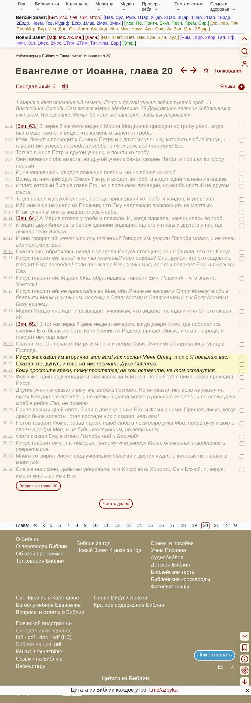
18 (183, 525)
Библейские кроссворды (180, 579)
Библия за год (93, 543)
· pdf (30, 637)
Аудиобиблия (167, 557)
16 (161, 525)
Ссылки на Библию (39, 659)
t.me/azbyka (163, 690)
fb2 (19, 637)
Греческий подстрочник (44, 623)
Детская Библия (170, 565)
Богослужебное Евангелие (48, 605)
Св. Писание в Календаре (47, 598)
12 (117, 525)
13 (128, 525)
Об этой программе (39, 554)
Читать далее (116, 503)
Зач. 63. (26, 126)
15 (150, 525)
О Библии (28, 539)
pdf (57, 644)
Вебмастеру (30, 666)
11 (106, 525)
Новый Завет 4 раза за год (108, 550)
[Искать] (244, 51)
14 (139, 525)
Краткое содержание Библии (129, 605)
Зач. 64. (26, 218)
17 (172, 525)
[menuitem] (244, 64)
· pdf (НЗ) (60, 637)
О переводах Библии (41, 546)
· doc (42, 637)
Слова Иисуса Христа (120, 598)
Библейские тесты (173, 572)
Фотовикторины (170, 587)
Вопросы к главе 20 (38, 486)
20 (205, 525)
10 (95, 525)
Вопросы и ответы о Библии (50, 612)
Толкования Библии (40, 561)
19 (194, 525)
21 (216, 525)
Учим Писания (168, 550)
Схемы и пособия (172, 543)
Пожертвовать (214, 655)
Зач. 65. (26, 324)
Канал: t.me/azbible (39, 652)
